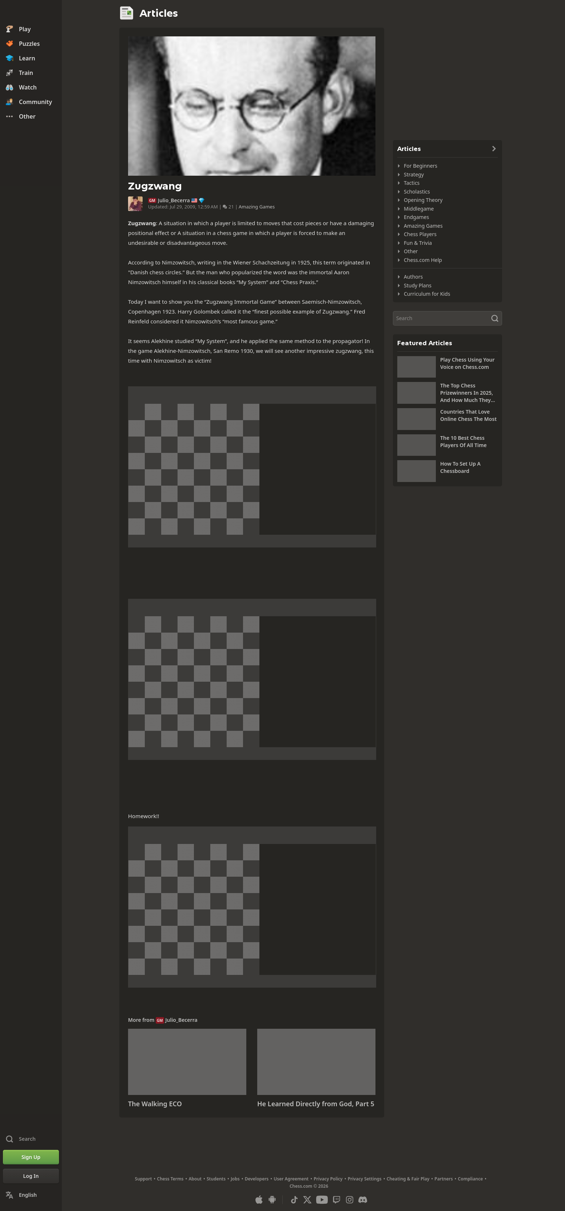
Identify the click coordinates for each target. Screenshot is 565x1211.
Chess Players (420, 234)
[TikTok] (294, 1199)
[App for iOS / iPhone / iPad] (259, 1199)
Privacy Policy (328, 1179)
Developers (257, 1179)
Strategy (414, 174)
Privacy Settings (365, 1179)
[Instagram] (349, 1199)
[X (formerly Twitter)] (307, 1199)
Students (216, 1179)
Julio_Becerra (174, 200)
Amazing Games (257, 206)
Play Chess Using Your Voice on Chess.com (467, 363)
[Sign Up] (31, 1157)
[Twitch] (336, 1199)
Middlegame (419, 208)
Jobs (235, 1179)
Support (143, 1179)
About (195, 1179)
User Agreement (291, 1179)
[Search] (447, 318)
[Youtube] (322, 1200)
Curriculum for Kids (427, 293)
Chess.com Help (423, 259)
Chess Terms (170, 1179)
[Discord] (362, 1199)
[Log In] (31, 1176)
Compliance (470, 1179)
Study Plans (417, 285)
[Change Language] (31, 1195)
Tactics (411, 182)
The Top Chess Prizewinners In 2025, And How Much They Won (466, 393)
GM (152, 200)
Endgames (416, 217)
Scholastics (417, 191)
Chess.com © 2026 (309, 1186)
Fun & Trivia (418, 242)
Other (411, 251)
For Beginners (420, 165)
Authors (413, 276)
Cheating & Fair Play (408, 1179)
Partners (443, 1179)
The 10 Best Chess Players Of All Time (463, 441)
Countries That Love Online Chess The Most (468, 415)
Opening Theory (423, 199)
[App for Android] (272, 1199)
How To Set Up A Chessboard (460, 467)
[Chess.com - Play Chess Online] (31, 12)
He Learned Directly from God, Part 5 (315, 1103)
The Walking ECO (155, 1103)
